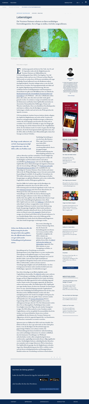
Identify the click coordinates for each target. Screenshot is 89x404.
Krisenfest (65, 252)
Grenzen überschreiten (37, 299)
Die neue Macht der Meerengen (70, 295)
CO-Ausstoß (36, 212)
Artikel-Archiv (70, 267)
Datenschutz (44, 401)
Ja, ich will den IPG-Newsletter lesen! (49, 389)
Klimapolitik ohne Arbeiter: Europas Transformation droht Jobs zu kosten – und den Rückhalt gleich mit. (70, 184)
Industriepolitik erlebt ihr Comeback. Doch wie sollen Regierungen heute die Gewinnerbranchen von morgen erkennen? (69, 160)
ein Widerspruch (30, 162)
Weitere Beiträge (71, 95)
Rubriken (5, 2)
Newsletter (61, 401)
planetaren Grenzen (25, 190)
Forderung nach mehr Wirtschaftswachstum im (35, 167)
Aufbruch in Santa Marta (68, 227)
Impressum (28, 401)
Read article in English (22, 64)
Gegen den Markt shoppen (69, 203)
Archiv (76, 401)
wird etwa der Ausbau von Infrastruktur (45, 242)
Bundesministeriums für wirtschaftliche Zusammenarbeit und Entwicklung (34, 95)
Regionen (13, 2)
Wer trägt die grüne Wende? (69, 180)
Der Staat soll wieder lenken (69, 154)
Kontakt (13, 401)
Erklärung (40, 202)
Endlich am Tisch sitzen (68, 305)
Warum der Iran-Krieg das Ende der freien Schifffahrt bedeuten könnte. (70, 298)
